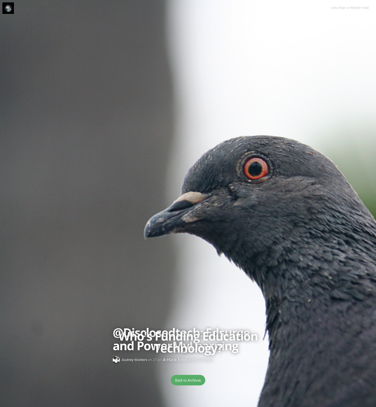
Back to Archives (188, 380)
